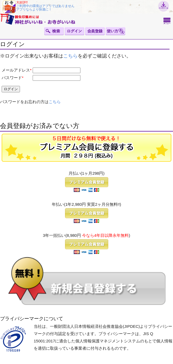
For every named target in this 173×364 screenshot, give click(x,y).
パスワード (12, 77)
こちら (70, 56)
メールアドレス (16, 70)
